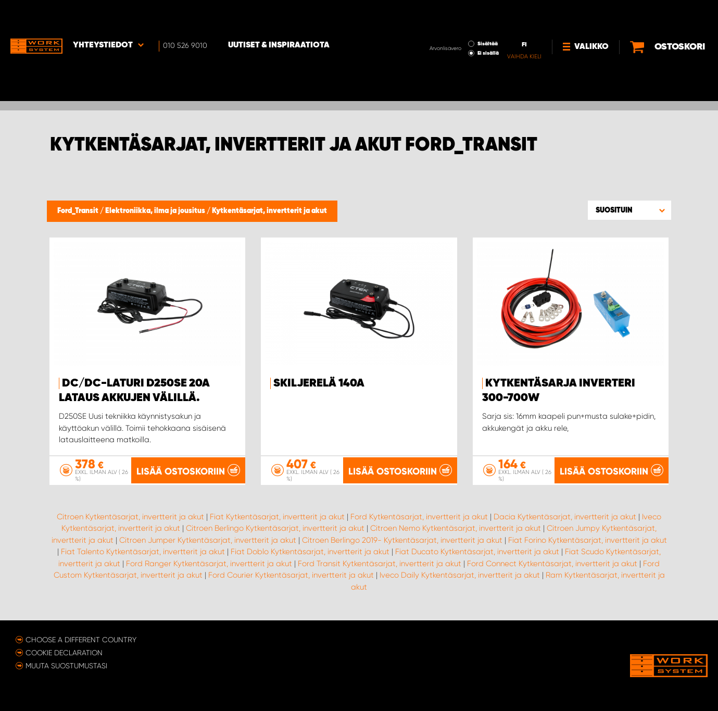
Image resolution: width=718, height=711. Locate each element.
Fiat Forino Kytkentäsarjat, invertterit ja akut (587, 539)
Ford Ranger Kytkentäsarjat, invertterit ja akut (209, 563)
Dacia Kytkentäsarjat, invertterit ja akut (565, 516)
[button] (629, 210)
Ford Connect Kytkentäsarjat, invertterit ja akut (552, 563)
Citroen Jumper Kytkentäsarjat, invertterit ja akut (207, 539)
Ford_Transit (78, 211)
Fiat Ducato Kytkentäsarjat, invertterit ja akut (477, 551)
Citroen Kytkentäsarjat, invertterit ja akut (130, 516)
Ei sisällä (453, 24)
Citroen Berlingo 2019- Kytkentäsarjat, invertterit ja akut (402, 539)
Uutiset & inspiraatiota (279, 16)
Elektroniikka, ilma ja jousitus (156, 211)
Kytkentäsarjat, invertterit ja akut (269, 211)
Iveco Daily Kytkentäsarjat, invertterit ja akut (460, 575)
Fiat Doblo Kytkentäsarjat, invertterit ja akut (310, 551)
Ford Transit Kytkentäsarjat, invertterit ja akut (379, 563)
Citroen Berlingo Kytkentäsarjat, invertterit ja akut (275, 528)
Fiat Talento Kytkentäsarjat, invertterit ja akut (143, 551)
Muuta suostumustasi (66, 665)
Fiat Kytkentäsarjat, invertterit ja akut (277, 516)
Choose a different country (81, 639)
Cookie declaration (64, 652)
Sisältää (453, 14)
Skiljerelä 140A (318, 383)
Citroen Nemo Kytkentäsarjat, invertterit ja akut (455, 528)
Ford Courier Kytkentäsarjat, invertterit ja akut (291, 575)
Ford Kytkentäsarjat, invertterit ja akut (419, 516)
